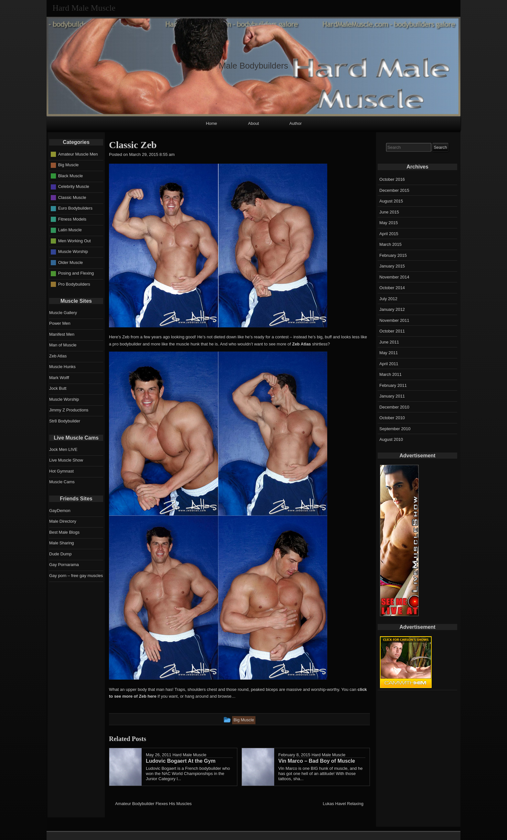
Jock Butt (57, 388)
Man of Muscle (63, 345)
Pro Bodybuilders (74, 284)
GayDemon (59, 510)
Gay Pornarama (64, 564)
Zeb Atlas (301, 344)
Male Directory (62, 521)
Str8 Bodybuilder (64, 421)
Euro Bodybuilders (75, 208)
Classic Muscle (72, 197)
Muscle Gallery (63, 312)
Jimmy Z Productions (68, 410)
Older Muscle (70, 262)
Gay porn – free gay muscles (76, 575)
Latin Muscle (70, 229)
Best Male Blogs (64, 532)
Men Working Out (74, 240)
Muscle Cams (62, 481)
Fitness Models (72, 219)
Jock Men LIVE (63, 449)
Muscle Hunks (62, 366)
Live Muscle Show (66, 460)
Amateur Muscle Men (78, 154)
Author (295, 123)
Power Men (59, 323)
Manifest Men (61, 334)
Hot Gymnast (61, 471)
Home (211, 123)
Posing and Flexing (76, 273)
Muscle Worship (73, 251)
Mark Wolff (59, 377)
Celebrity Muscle (73, 186)
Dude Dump (60, 553)
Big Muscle (68, 164)
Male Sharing (61, 542)
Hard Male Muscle (189, 754)
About (253, 123)
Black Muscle (70, 175)
